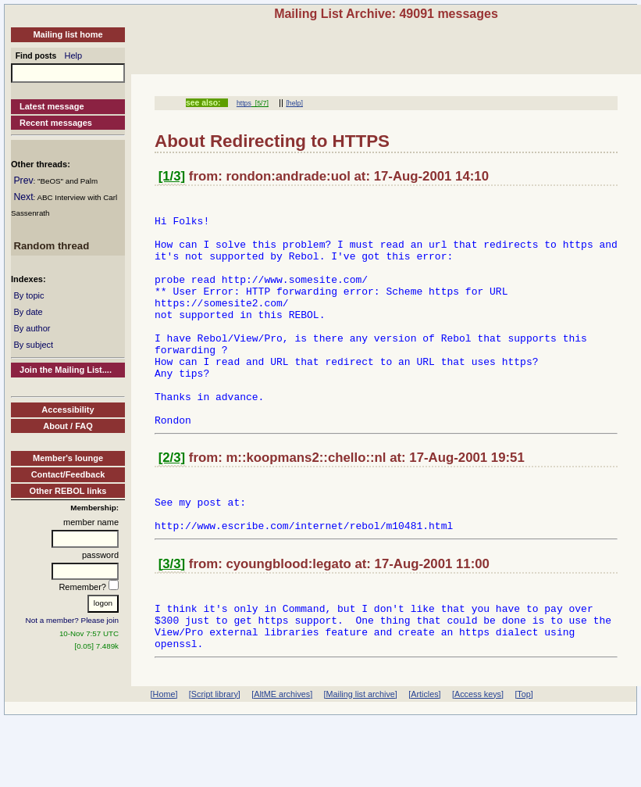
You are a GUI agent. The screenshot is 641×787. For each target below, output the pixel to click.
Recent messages (56, 122)
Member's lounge (68, 458)
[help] (294, 103)
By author (31, 328)
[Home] (164, 745)
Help (74, 55)
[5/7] (260, 103)
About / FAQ (68, 426)
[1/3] (172, 176)
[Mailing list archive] (360, 745)
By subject (33, 344)
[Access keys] (478, 745)
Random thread (51, 246)
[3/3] (172, 617)
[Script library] (214, 745)
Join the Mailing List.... (66, 369)
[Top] (523, 745)
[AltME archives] (281, 745)
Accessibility (67, 409)
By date (27, 312)
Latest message (52, 106)
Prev (23, 180)
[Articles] (424, 745)
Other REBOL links (68, 490)
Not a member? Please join (72, 620)
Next (23, 196)
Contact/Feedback (68, 474)
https (244, 103)
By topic (28, 295)
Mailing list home (67, 34)
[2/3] (172, 502)
